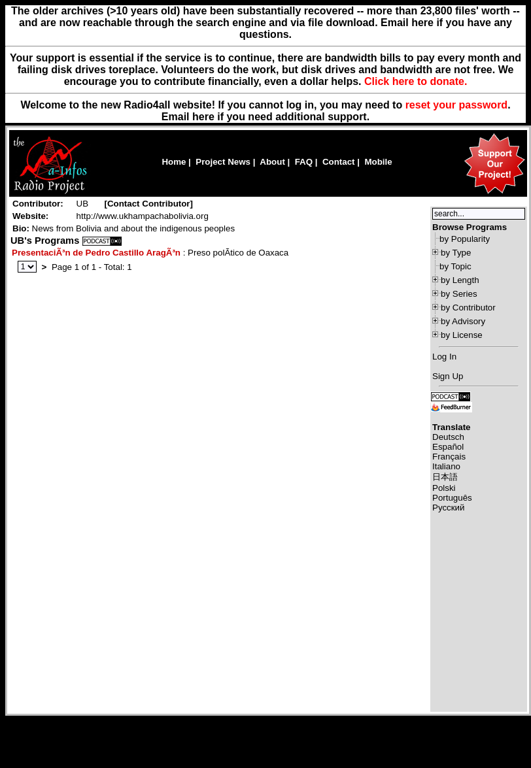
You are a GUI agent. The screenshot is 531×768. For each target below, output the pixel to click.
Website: (30, 216)
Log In (444, 356)
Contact (338, 162)
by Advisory (463, 321)
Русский (448, 507)
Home (174, 162)
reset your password (456, 104)
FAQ (304, 162)
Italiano (446, 466)
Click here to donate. (415, 81)
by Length (460, 280)
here (203, 116)
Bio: (20, 228)
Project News (223, 162)
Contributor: (37, 204)
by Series (459, 294)
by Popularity (464, 239)
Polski (444, 488)
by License (462, 335)
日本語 (445, 477)
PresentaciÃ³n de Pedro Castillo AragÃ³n (96, 253)
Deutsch (448, 437)
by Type (456, 253)
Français (449, 456)
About (272, 162)
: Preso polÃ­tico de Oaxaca (150, 253)
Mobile (378, 162)
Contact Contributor (148, 204)
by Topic (455, 266)
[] (148, 204)
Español (448, 447)
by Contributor (468, 307)
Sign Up (447, 376)
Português (452, 498)
